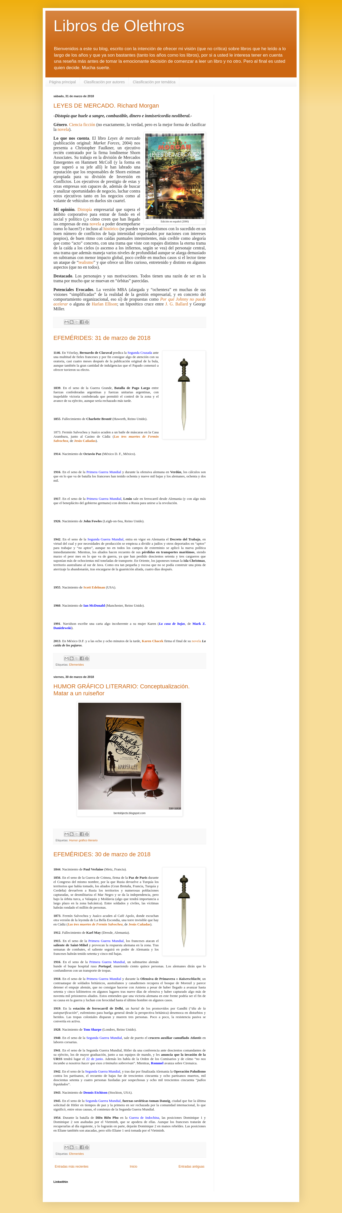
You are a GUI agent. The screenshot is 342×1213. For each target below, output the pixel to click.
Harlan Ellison (104, 304)
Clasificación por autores (104, 82)
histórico (110, 228)
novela (63, 129)
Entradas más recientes (71, 1166)
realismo (86, 262)
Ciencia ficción (82, 124)
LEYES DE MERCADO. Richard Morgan (106, 105)
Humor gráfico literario (83, 840)
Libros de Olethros (118, 26)
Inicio (133, 1166)
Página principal (62, 82)
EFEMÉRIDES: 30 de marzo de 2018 (101, 854)
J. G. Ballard (176, 304)
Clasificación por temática (154, 82)
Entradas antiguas (191, 1166)
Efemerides (76, 664)
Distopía (84, 209)
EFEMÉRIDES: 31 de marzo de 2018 (101, 338)
